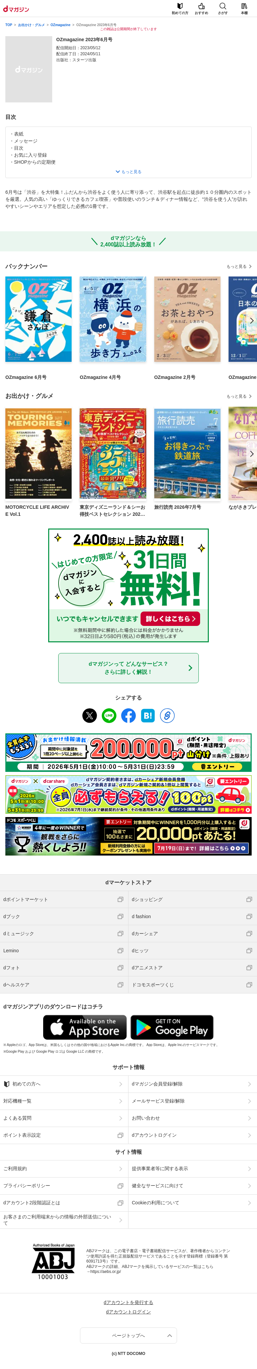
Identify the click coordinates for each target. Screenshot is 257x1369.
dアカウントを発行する (128, 1302)
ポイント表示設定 (22, 1135)
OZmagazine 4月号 (100, 377)
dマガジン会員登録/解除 (157, 1083)
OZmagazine (60, 25)
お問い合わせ (146, 1118)
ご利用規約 (15, 1168)
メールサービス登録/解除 (158, 1101)
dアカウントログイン (154, 1135)
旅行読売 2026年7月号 (177, 507)
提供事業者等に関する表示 (160, 1168)
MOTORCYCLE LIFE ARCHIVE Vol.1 (37, 510)
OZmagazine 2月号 (174, 377)
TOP (8, 25)
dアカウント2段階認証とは (31, 1202)
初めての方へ (21, 1084)
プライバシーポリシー (26, 1185)
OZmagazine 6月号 (26, 377)
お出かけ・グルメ (31, 25)
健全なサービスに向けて (157, 1185)
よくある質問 (17, 1118)
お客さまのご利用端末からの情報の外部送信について (57, 1219)
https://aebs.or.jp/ (105, 1271)
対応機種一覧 (17, 1101)
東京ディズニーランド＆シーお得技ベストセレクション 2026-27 (112, 511)
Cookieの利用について (155, 1202)
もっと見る (237, 266)
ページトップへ (128, 1335)
